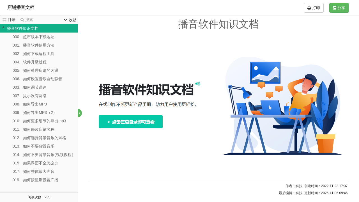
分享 (339, 8)
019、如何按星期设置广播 (35, 180)
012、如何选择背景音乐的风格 (39, 138)
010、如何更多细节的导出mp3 (39, 121)
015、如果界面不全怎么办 (35, 163)
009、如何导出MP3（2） (35, 112)
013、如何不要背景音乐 (33, 146)
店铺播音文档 (20, 7)
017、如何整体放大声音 (33, 171)
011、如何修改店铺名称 (33, 129)
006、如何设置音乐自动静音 (37, 79)
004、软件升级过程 (30, 62)
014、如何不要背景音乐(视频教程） (44, 154)
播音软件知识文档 (22, 28)
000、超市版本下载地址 (33, 37)
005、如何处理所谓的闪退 (35, 70)
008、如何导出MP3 (30, 104)
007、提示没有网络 (30, 95)
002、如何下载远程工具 (33, 53)
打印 (313, 8)
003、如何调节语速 (30, 87)
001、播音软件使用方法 (33, 45)
